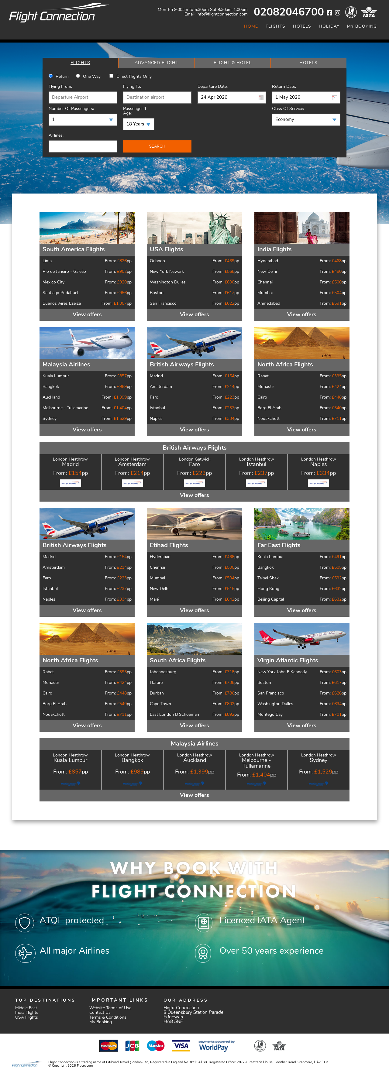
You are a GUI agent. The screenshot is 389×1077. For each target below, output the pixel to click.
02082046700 (289, 13)
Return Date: (284, 86)
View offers (87, 315)
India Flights (26, 1012)
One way (92, 76)
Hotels (302, 26)
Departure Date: (213, 86)
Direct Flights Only (134, 76)
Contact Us (100, 1012)
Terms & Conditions (107, 1017)
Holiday (329, 26)
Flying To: (132, 86)
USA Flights (26, 1017)
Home (251, 26)
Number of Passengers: (71, 109)
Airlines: (56, 135)
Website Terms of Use (110, 1008)
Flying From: (60, 86)
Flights (275, 26)
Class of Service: (288, 109)
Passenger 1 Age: (134, 111)
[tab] (80, 63)
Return (62, 76)
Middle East (26, 1008)
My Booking (362, 26)
